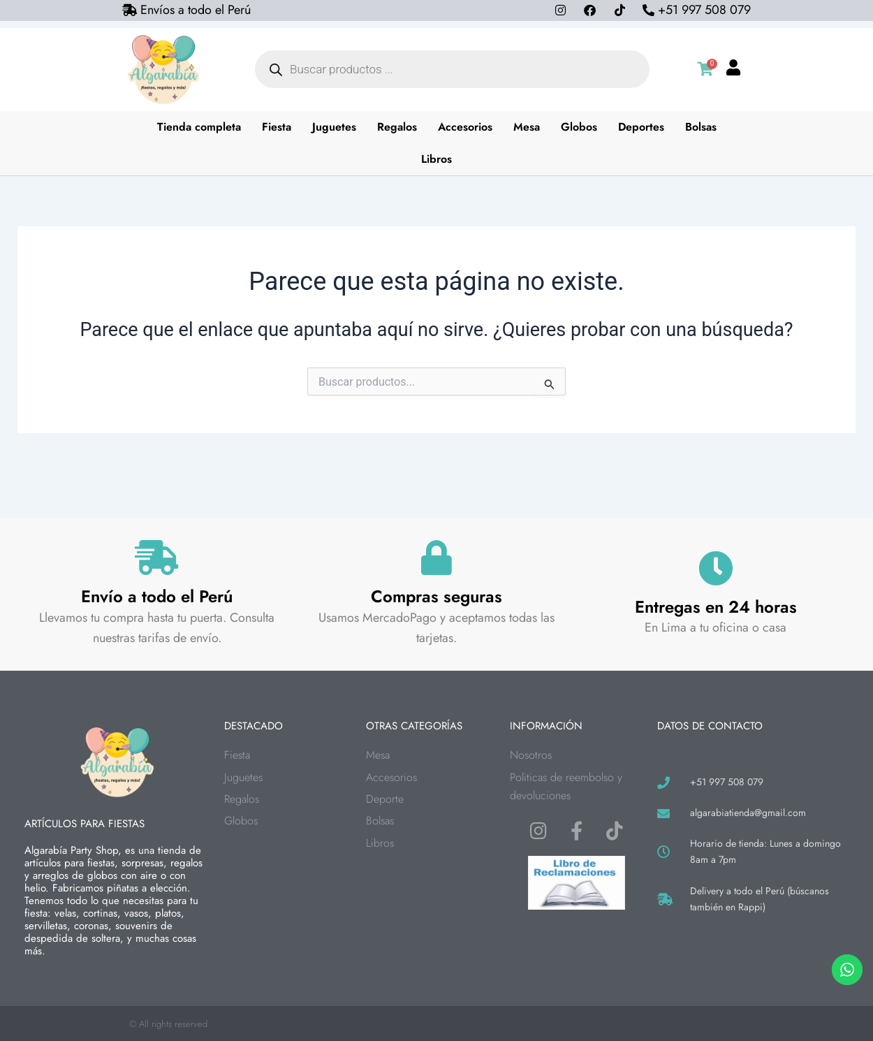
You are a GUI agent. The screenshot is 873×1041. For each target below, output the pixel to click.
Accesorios (465, 127)
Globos (579, 127)
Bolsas (701, 127)
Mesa (526, 127)
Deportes (641, 127)
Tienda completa (199, 127)
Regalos (397, 127)
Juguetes (334, 127)
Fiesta (276, 127)
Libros (436, 159)
